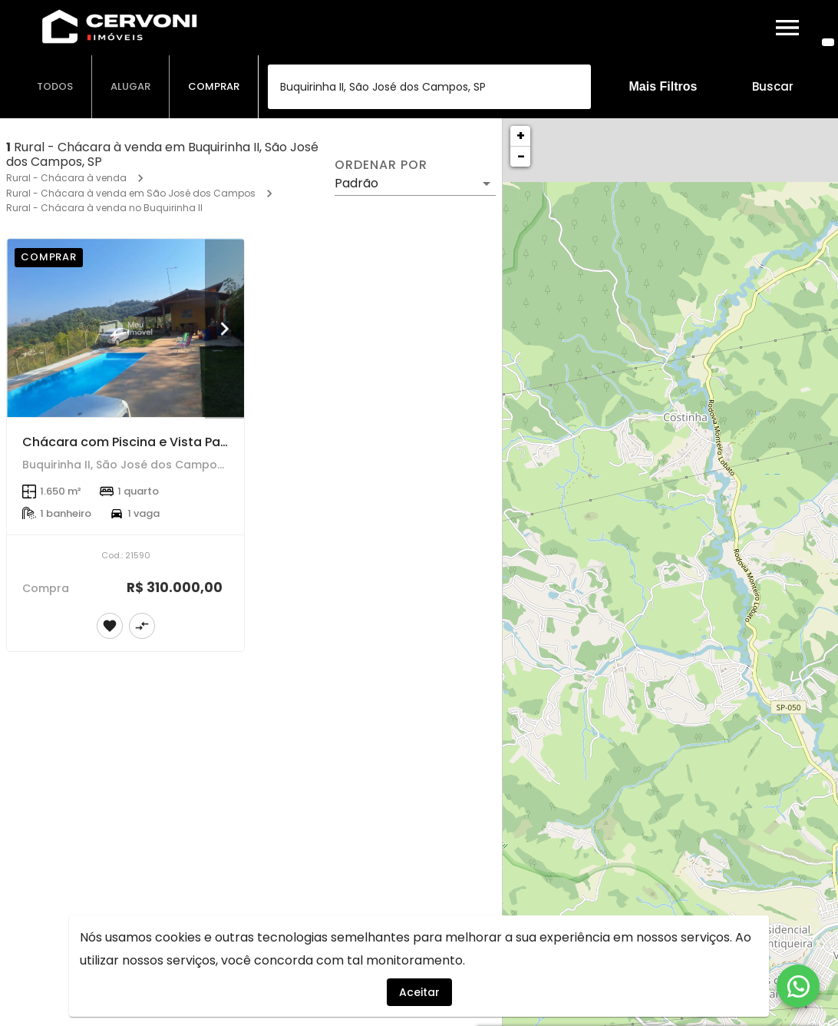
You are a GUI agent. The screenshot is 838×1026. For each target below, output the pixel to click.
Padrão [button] (356, 183)
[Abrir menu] (787, 27)
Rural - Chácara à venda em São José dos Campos (131, 193)
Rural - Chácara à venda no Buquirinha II (104, 207)
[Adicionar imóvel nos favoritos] (110, 626)
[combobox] (429, 87)
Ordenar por (381, 165)
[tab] (55, 86)
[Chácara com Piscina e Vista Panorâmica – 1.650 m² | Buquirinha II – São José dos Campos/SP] (125, 328)
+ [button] (520, 135)
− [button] (521, 156)
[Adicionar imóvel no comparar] (142, 626)
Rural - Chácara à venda (66, 177)
